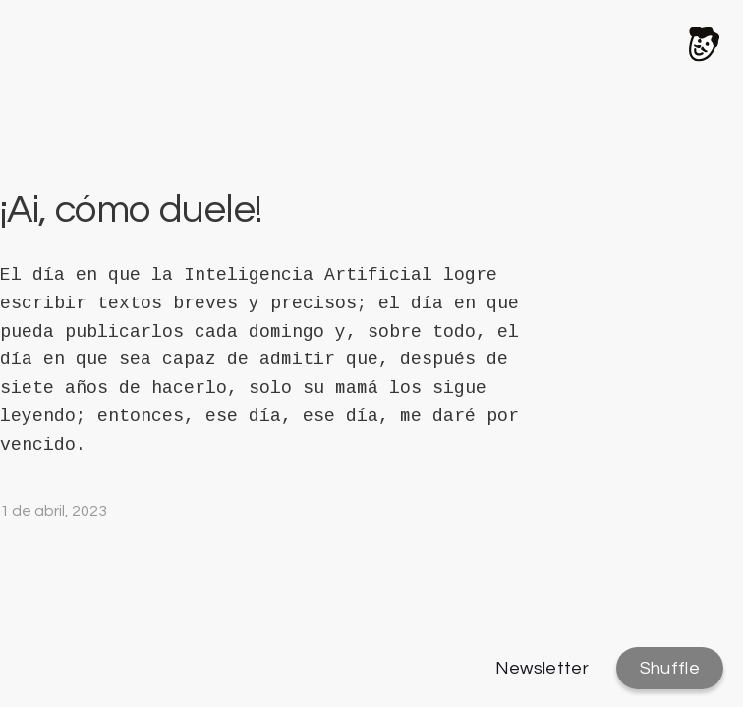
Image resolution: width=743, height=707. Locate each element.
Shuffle (670, 668)
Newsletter (542, 668)
